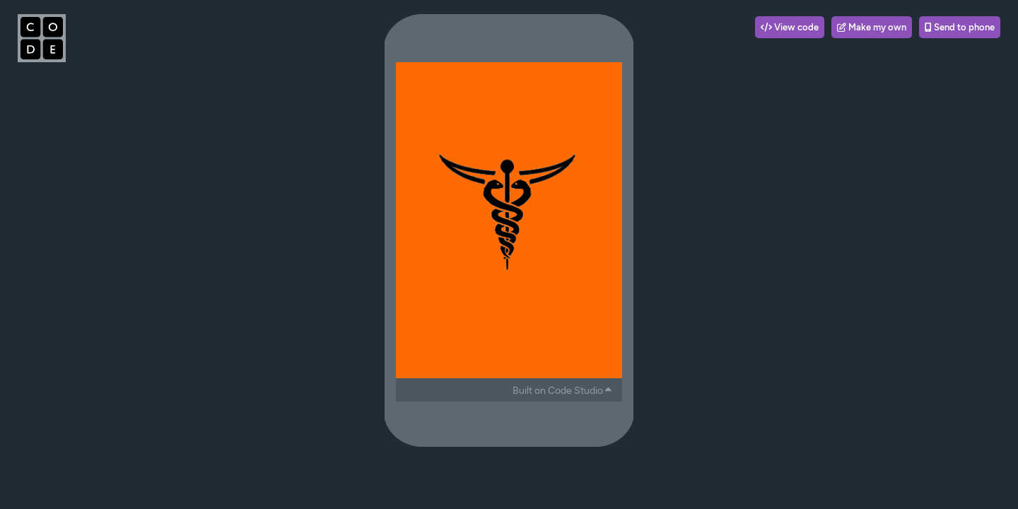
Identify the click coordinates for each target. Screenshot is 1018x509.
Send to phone (960, 27)
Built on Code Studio (562, 391)
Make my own (871, 27)
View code (790, 27)
